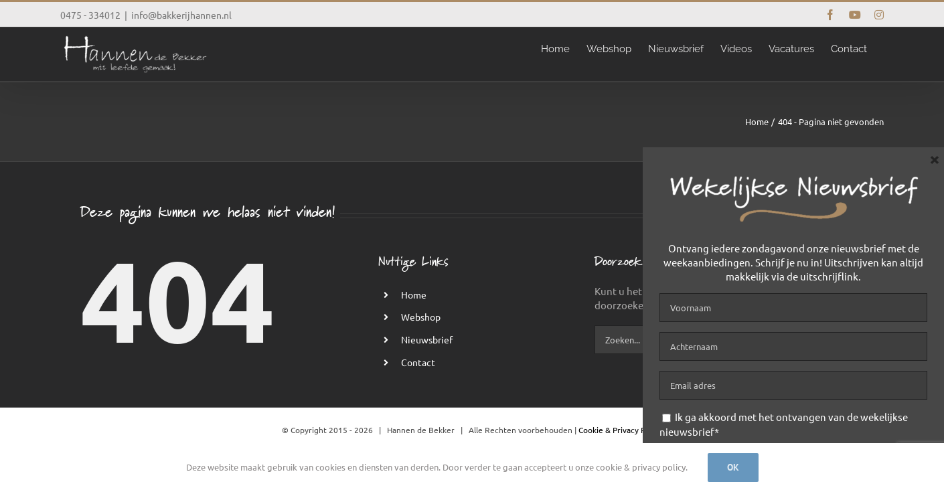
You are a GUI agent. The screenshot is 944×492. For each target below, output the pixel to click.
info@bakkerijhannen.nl (181, 15)
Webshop (421, 317)
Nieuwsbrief (427, 339)
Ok (733, 467)
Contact (418, 362)
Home (413, 295)
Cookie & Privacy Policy (620, 429)
